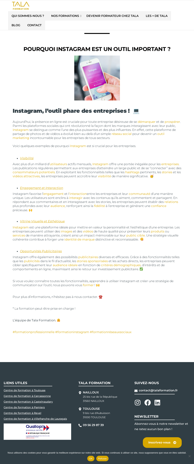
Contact (177, 16)
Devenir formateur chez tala (105, 16)
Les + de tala (142, 16)
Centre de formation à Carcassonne (27, 388)
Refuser (102, 458)
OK (91, 458)
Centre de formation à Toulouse (24, 382)
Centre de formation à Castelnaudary (28, 394)
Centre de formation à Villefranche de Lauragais (35, 411)
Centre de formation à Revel (22, 405)
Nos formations (63, 16)
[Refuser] (189, 456)
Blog (161, 16)
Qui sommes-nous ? (31, 16)
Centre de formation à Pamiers (24, 399)
